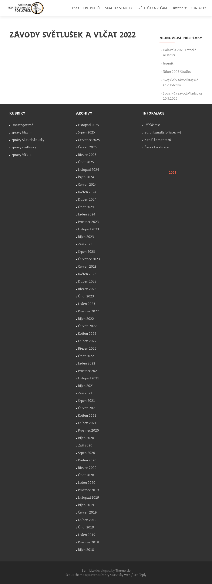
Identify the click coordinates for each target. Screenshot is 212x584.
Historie (177, 8)
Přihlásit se (153, 125)
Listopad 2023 (88, 229)
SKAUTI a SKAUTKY (118, 8)
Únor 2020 (86, 475)
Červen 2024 (87, 184)
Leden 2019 (86, 534)
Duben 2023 (87, 281)
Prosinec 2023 (88, 222)
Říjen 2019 (86, 505)
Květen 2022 (87, 333)
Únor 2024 (86, 207)
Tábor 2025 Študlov (177, 71)
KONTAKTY (198, 8)
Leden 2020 (86, 482)
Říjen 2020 (86, 438)
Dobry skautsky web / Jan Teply (123, 575)
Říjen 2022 (86, 318)
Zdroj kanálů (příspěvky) (163, 132)
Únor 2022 (86, 356)
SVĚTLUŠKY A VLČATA (152, 8)
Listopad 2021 (88, 378)
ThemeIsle (123, 570)
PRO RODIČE (92, 8)
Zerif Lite (88, 570)
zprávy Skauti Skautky (27, 140)
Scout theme (75, 575)
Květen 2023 (87, 274)
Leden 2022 (86, 363)
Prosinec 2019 (88, 490)
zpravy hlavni (21, 132)
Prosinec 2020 (88, 430)
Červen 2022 (87, 326)
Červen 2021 (87, 408)
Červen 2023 (87, 266)
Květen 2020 (87, 460)
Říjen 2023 (86, 236)
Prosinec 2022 (88, 311)
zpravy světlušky (23, 147)
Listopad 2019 (88, 497)
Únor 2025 (86, 162)
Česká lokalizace (157, 147)
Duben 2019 (87, 520)
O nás (75, 8)
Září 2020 (85, 445)
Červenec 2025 (89, 140)
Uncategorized (22, 125)
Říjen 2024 (86, 177)
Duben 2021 (87, 423)
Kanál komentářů (158, 140)
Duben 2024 (87, 199)
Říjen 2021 (86, 385)
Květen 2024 (87, 192)
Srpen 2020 (86, 453)
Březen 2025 (87, 154)
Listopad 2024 (88, 169)
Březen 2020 (87, 467)
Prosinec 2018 (88, 542)
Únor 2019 (86, 527)
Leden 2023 (86, 303)
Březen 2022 (87, 348)
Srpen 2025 (86, 132)
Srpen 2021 (86, 400)
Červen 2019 (87, 512)
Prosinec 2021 (88, 371)
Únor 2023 (86, 296)
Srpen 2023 (86, 251)
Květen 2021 (87, 415)
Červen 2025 (87, 147)
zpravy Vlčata (21, 154)
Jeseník (168, 63)
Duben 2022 (87, 341)
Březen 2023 (87, 289)
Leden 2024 (86, 214)
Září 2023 (85, 244)
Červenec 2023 (89, 259)
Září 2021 (85, 393)
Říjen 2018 (86, 549)
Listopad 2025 (88, 125)
